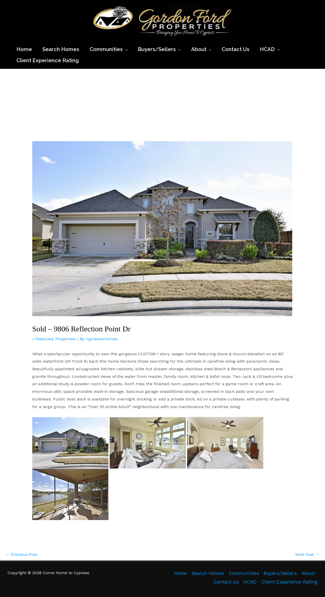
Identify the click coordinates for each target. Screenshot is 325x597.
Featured (44, 338)
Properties (65, 338)
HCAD (249, 582)
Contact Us (226, 582)
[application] (125, 49)
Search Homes (207, 573)
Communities (244, 573)
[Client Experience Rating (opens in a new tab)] (47, 60)
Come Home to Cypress (92, 39)
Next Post (307, 554)
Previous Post (21, 554)
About (308, 573)
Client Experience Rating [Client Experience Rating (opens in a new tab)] (289, 582)
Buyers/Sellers (280, 573)
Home (180, 573)
